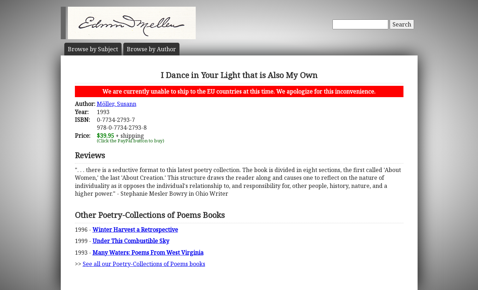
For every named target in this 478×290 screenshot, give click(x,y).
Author (151, 49)
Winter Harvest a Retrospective (135, 229)
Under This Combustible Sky (131, 241)
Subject (93, 49)
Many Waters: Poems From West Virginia (148, 252)
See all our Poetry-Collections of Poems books (144, 264)
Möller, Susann (116, 104)
